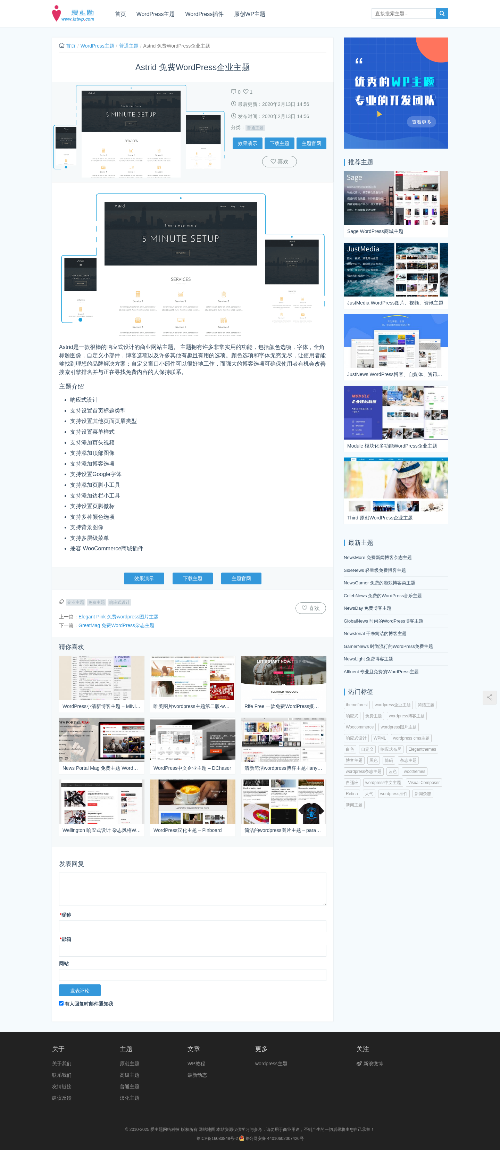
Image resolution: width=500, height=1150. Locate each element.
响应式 (352, 716)
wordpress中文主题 (383, 782)
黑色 (373, 760)
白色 (350, 749)
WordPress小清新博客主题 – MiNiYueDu (101, 706)
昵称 (65, 915)
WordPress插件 (204, 14)
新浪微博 (370, 1063)
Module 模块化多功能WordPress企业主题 (392, 446)
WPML (380, 738)
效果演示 (247, 143)
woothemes (414, 771)
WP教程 (196, 1063)
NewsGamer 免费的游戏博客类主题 (379, 582)
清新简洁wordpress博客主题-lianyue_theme (283, 768)
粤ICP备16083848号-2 (217, 1138)
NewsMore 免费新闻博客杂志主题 (378, 557)
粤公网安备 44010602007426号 (271, 1138)
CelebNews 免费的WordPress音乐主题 (383, 595)
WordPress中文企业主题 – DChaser (192, 768)
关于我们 (62, 1063)
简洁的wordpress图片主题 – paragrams (283, 830)
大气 (369, 793)
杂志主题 (408, 760)
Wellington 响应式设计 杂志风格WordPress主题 (101, 830)
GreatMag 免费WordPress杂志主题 (116, 625)
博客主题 (354, 760)
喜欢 (282, 162)
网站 (64, 963)
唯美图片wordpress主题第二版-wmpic (192, 706)
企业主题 (75, 602)
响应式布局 (391, 749)
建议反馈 (62, 1098)
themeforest (357, 704)
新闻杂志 (423, 793)
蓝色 (393, 771)
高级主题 (129, 1075)
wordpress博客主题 (407, 716)
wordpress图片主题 (398, 727)
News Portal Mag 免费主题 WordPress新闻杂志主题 (101, 768)
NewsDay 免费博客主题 (367, 608)
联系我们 (62, 1075)
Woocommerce (360, 727)
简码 (389, 760)
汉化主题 (129, 1098)
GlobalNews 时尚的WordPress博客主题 (383, 621)
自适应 (352, 782)
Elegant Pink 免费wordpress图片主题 (118, 616)
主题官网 (311, 143)
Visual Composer (424, 782)
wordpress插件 (394, 793)
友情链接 (62, 1086)
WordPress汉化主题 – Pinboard (187, 830)
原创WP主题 (250, 14)
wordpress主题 (271, 1063)
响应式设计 (119, 602)
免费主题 (96, 602)
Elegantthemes (422, 749)
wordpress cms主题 (411, 738)
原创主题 (129, 1063)
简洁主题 (426, 704)
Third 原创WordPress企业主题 (380, 517)
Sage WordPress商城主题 (375, 231)
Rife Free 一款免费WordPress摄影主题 (283, 706)
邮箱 (65, 939)
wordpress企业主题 (392, 704)
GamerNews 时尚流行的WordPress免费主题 (388, 646)
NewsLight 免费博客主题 (368, 658)
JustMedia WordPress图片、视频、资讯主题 (395, 303)
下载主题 (279, 143)
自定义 (367, 749)
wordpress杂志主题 (364, 771)
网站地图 (207, 1129)
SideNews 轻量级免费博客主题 (375, 570)
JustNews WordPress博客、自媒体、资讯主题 (395, 374)
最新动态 (197, 1075)
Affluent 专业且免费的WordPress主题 (381, 671)
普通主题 (129, 46)
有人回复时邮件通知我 (86, 1004)
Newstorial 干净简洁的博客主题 (375, 633)
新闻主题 (354, 804)
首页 (120, 14)
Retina (352, 793)
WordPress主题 (156, 14)
